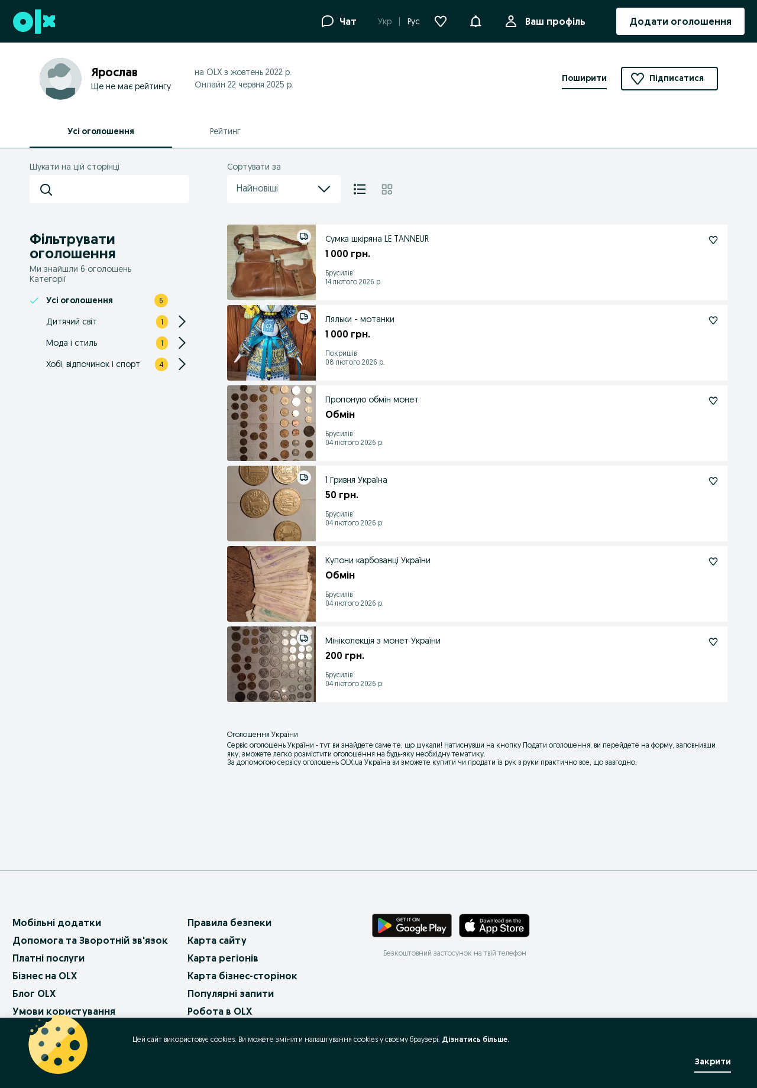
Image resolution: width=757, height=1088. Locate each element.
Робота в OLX (219, 1011)
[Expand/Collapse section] (182, 321)
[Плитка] (387, 189)
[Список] (359, 189)
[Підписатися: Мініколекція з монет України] (713, 642)
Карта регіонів (222, 958)
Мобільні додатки (56, 922)
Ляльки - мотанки (359, 319)
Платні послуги (48, 958)
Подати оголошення (556, 745)
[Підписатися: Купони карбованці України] (713, 561)
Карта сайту (217, 940)
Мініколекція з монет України (383, 640)
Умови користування (63, 1011)
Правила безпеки (229, 922)
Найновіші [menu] (284, 189)
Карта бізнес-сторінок (242, 976)
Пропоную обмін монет (372, 399)
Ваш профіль (553, 21)
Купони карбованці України (378, 560)
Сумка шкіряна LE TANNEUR (377, 238)
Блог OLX (34, 993)
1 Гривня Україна (356, 480)
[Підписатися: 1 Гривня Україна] (713, 481)
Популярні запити (230, 993)
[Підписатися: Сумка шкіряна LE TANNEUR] (713, 240)
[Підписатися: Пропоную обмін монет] (713, 400)
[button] (475, 20)
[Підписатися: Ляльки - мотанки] (713, 320)
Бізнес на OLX (44, 976)
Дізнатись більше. (475, 1039)
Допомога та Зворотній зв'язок (90, 940)
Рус (413, 21)
